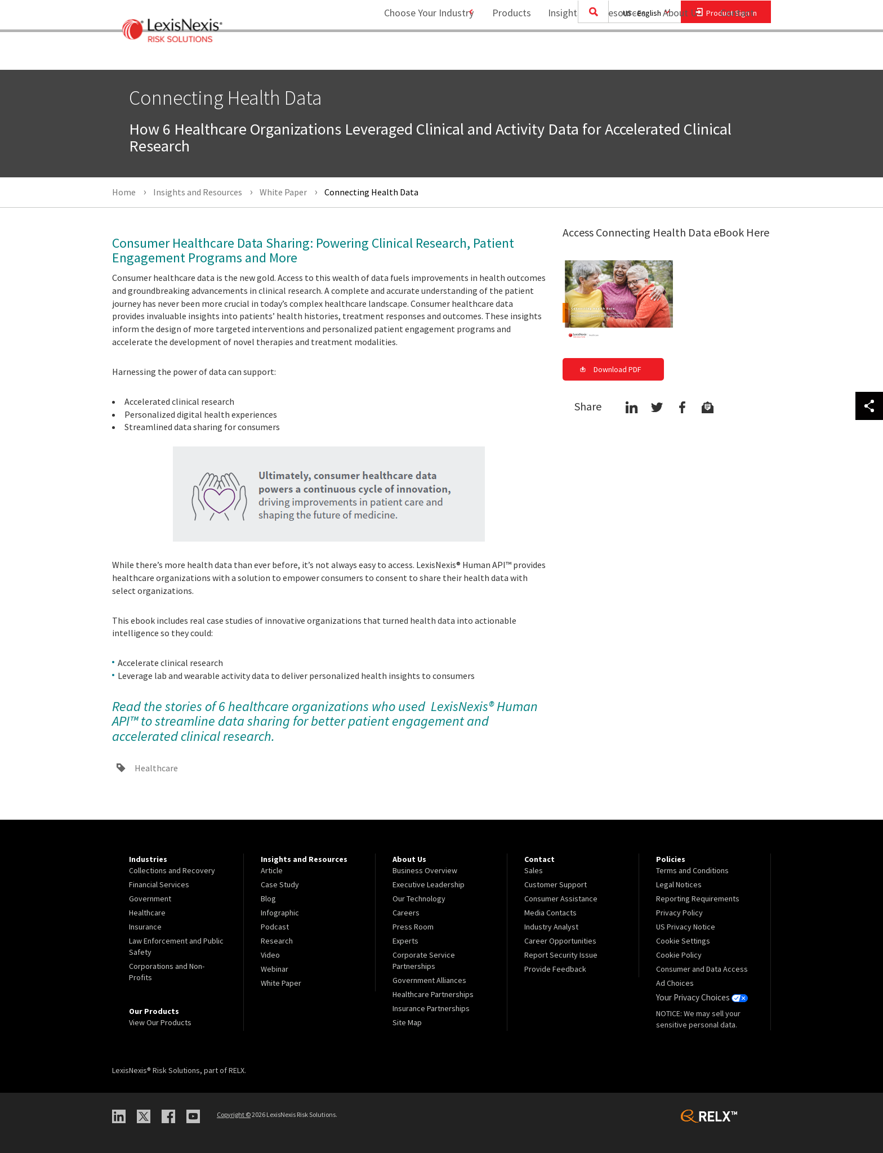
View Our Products (160, 1022)
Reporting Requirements (697, 898)
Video (270, 955)
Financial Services (159, 884)
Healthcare (156, 768)
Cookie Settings (683, 941)
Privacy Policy (679, 913)
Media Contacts (550, 913)
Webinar (274, 969)
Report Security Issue (560, 955)
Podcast (275, 927)
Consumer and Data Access (702, 969)
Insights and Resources (590, 53)
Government (150, 898)
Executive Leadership (429, 884)
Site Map (407, 1022)
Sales (533, 870)
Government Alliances (429, 980)
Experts (405, 941)
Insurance (145, 927)
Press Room (413, 927)
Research (277, 941)
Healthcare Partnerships (433, 994)
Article (272, 870)
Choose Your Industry (415, 53)
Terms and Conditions (692, 870)
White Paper (281, 983)
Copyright (234, 1114)
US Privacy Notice (685, 927)
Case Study (280, 884)
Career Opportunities (560, 941)
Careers (406, 913)
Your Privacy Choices (700, 997)
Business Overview (425, 870)
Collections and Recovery (172, 870)
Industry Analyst (551, 927)
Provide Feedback (555, 969)
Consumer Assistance (560, 898)
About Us (675, 53)
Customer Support (555, 884)
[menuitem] (505, 54)
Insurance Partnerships (431, 1008)
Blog (268, 898)
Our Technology (419, 898)
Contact (737, 53)
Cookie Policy (679, 955)
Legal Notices (679, 884)
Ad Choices (675, 983)
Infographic (280, 913)
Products (504, 53)
